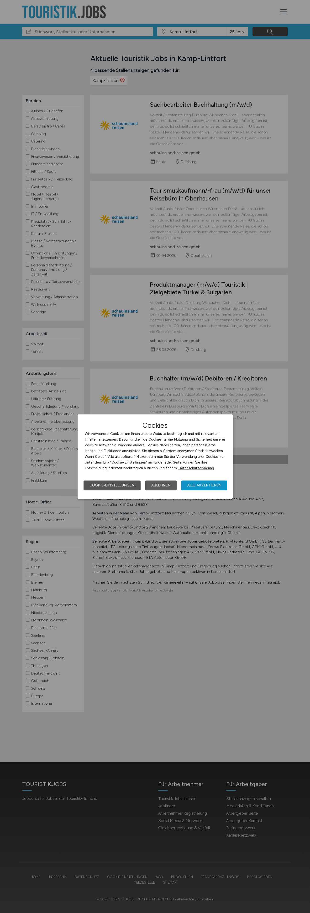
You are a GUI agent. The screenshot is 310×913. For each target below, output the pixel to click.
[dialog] (155, 456)
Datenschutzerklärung (196, 468)
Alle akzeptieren (204, 485)
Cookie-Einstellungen (112, 485)
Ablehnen (161, 485)
